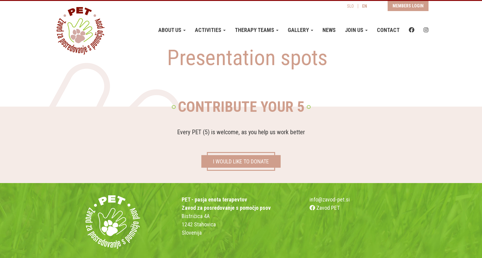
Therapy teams (257, 30)
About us (172, 30)
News (329, 30)
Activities (210, 30)
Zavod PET (325, 208)
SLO (350, 6)
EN (364, 6)
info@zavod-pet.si (330, 199)
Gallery (300, 30)
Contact (388, 30)
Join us (356, 30)
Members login (408, 5)
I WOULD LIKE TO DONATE (241, 161)
